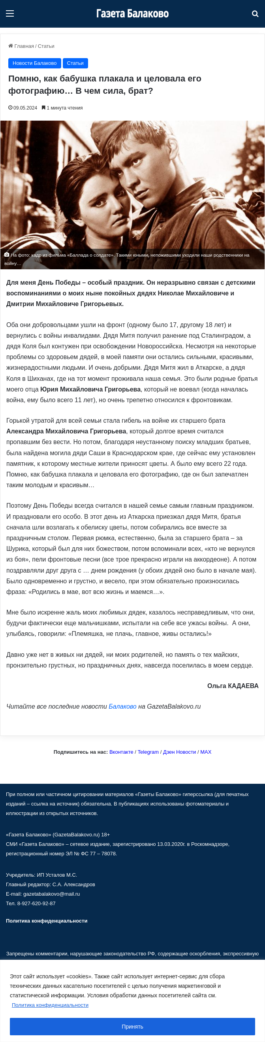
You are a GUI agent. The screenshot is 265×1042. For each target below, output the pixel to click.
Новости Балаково (35, 63)
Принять (132, 1026)
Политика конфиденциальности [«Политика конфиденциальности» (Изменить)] (46, 921)
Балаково (122, 706)
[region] (132, 1001)
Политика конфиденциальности (53, 1005)
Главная (21, 46)
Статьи (46, 46)
